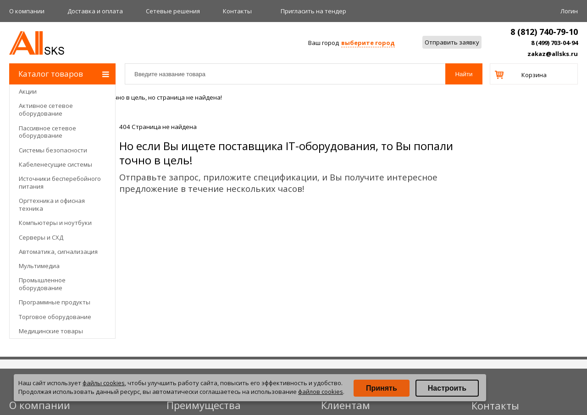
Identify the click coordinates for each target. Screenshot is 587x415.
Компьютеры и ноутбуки (55, 223)
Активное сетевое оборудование (46, 109)
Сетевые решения (173, 11)
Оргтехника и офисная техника (52, 204)
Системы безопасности (53, 150)
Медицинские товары (51, 331)
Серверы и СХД (41, 237)
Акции (28, 91)
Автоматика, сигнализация (58, 251)
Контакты (237, 11)
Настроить (447, 388)
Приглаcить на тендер (313, 11)
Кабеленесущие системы (55, 164)
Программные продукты (54, 302)
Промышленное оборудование (42, 284)
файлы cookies (104, 383)
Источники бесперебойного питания (60, 182)
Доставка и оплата (95, 11)
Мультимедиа (39, 266)
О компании (26, 11)
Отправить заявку (452, 42)
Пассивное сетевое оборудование (47, 132)
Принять (381, 388)
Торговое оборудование (55, 317)
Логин (569, 11)
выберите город (368, 43)
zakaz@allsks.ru (552, 54)
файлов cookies (320, 391)
